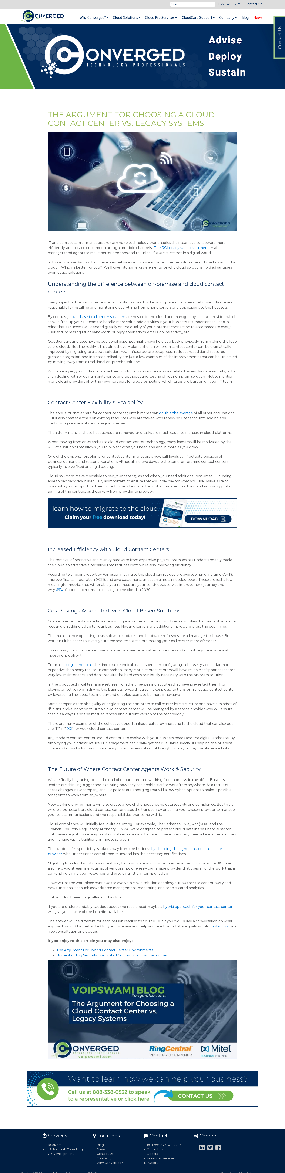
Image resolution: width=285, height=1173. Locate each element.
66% (59, 590)
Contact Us (253, 4)
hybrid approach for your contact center (197, 907)
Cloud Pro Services (161, 17)
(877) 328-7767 (228, 4)
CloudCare (54, 1145)
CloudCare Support (198, 17)
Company (228, 17)
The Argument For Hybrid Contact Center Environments (104, 950)
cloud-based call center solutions (97, 317)
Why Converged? (94, 17)
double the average (176, 413)
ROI (69, 729)
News (257, 17)
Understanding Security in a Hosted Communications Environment (113, 955)
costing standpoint (76, 665)
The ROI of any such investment (181, 248)
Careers (152, 1154)
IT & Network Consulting (64, 1149)
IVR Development (60, 1154)
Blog (245, 17)
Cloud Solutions (126, 17)
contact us (219, 926)
